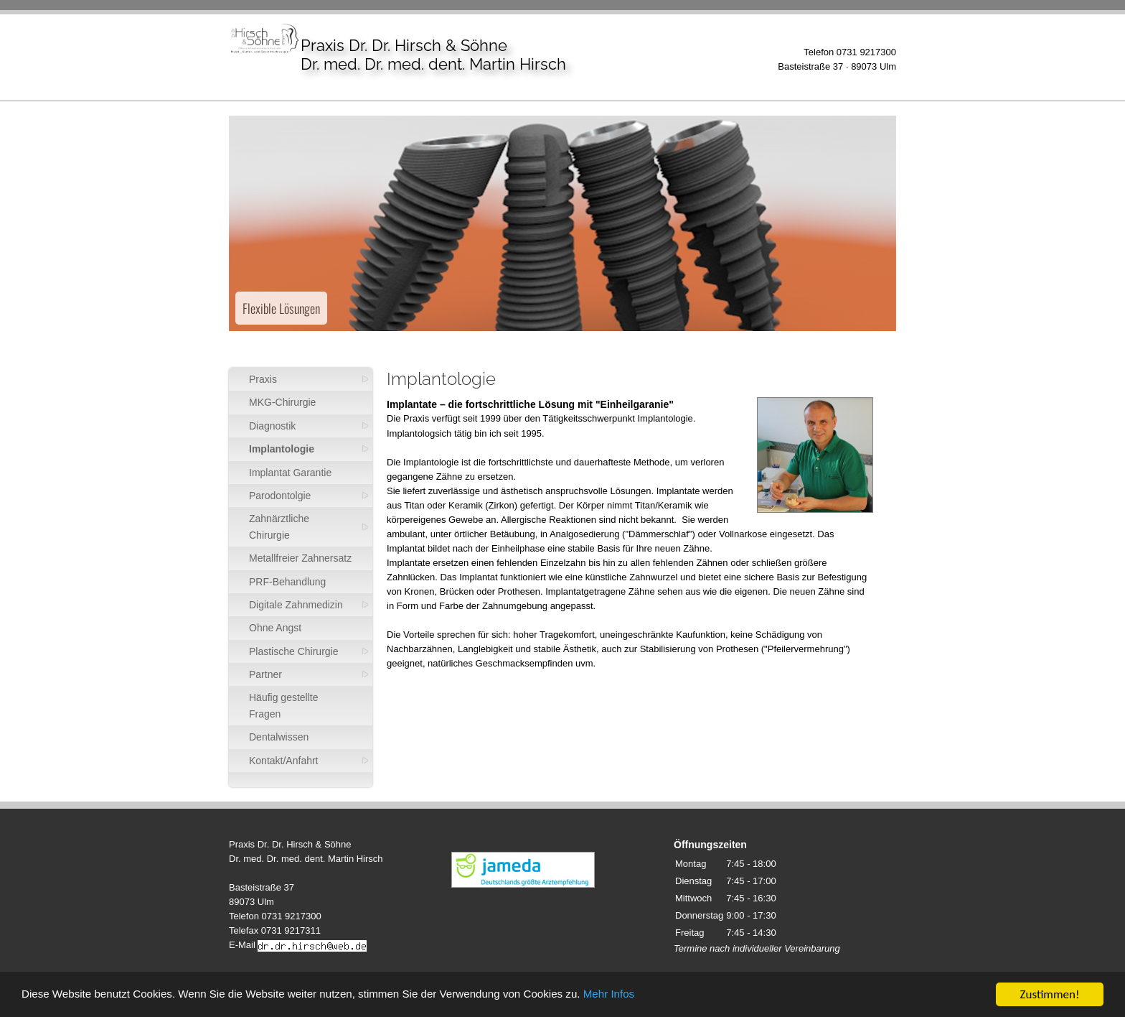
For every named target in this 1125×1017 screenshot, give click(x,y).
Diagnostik (272, 426)
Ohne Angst (275, 627)
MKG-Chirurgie (282, 402)
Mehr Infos (681, 996)
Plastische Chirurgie (294, 651)
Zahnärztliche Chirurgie (279, 526)
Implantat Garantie (290, 472)
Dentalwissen (279, 737)
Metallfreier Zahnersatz (300, 558)
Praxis (263, 379)
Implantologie (281, 449)
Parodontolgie (280, 495)
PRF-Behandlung (287, 582)
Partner (265, 674)
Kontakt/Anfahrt (284, 760)
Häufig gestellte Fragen (284, 705)
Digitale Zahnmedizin (296, 604)
